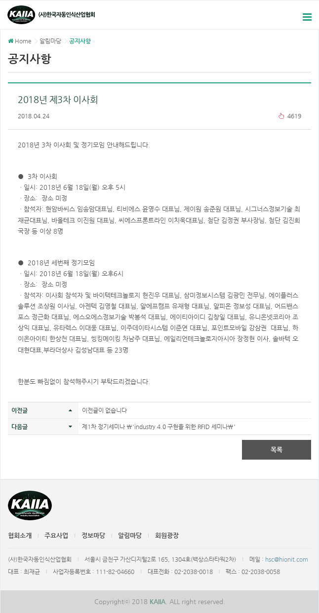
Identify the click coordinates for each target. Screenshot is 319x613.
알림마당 (130, 535)
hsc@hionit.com (286, 559)
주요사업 (56, 535)
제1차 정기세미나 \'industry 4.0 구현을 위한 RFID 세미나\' (159, 426)
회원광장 (167, 535)
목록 (276, 449)
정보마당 (93, 535)
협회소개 (20, 535)
